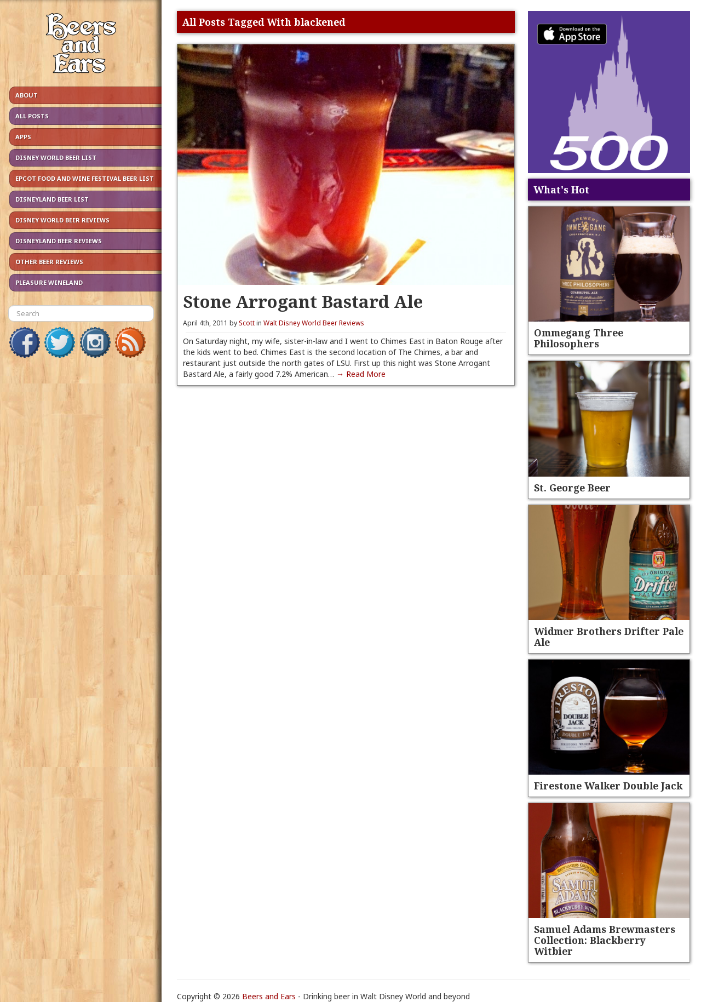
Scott (247, 323)
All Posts (32, 116)
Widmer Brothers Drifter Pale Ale (608, 637)
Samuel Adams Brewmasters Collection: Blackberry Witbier (604, 940)
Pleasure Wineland (49, 282)
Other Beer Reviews (49, 261)
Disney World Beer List (55, 157)
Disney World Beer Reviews (62, 220)
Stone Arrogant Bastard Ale (303, 301)
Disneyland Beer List (52, 199)
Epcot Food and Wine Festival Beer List (84, 178)
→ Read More (361, 374)
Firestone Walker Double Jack (608, 785)
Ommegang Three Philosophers (578, 338)
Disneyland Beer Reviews (58, 241)
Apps (23, 137)
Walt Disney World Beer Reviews (313, 323)
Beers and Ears (269, 996)
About (26, 95)
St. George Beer (572, 487)
